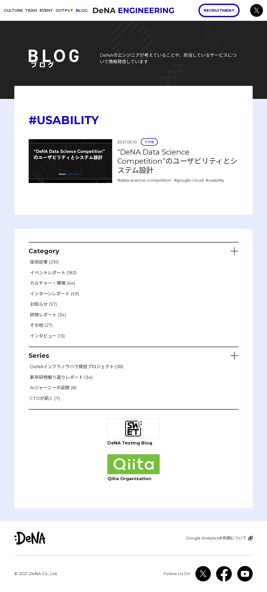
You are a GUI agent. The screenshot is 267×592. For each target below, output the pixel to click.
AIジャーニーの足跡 (53, 387)
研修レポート (48, 314)
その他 (149, 142)
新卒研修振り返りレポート (61, 377)
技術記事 (44, 262)
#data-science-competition (144, 180)
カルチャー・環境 (52, 283)
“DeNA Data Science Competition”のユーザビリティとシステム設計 (177, 161)
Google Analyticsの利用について (216, 538)
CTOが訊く (45, 398)
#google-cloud (188, 180)
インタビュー (47, 336)
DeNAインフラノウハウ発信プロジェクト (77, 366)
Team (31, 10)
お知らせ (43, 304)
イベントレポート (53, 272)
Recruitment (219, 10)
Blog (82, 10)
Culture (13, 10)
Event (46, 10)
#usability (215, 180)
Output (64, 10)
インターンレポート (54, 293)
